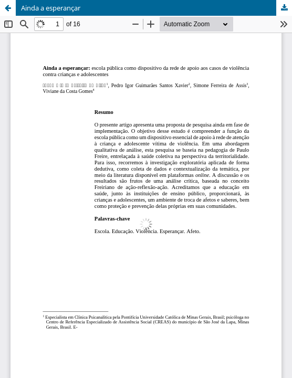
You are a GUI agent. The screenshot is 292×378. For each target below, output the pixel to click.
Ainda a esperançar (50, 8)
